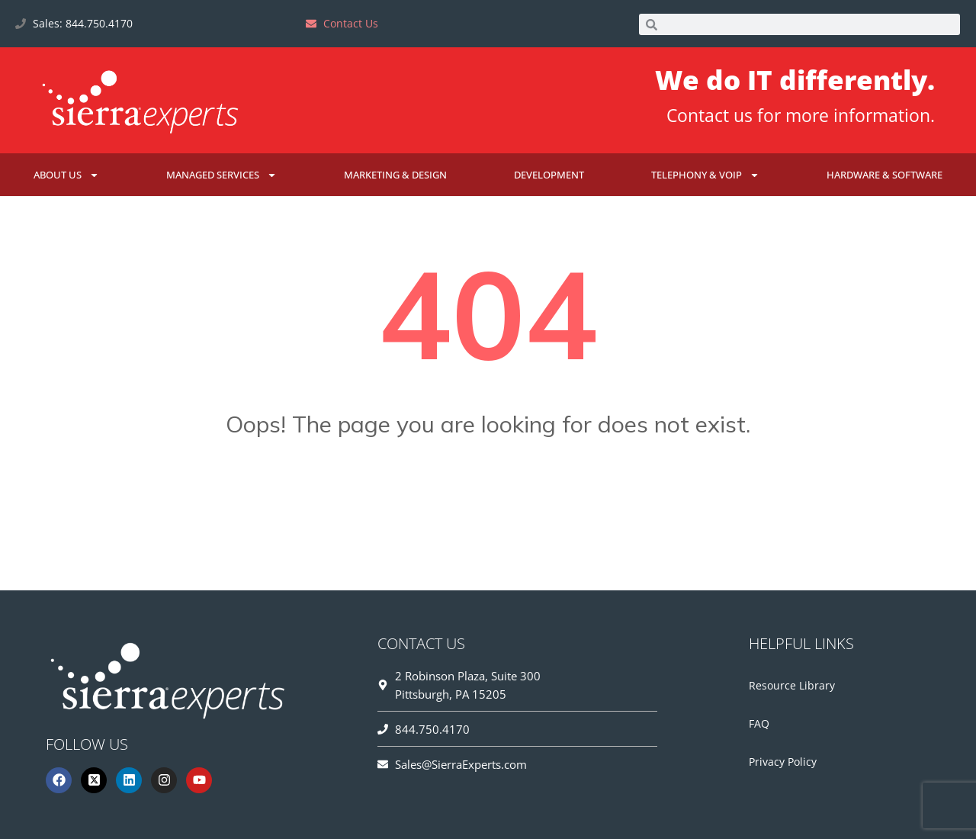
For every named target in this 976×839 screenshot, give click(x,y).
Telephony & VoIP (705, 175)
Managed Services (221, 175)
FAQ (759, 723)
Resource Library (792, 685)
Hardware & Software (884, 175)
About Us (66, 175)
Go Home (488, 499)
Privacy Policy (783, 761)
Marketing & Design (395, 175)
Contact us (709, 115)
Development (549, 175)
